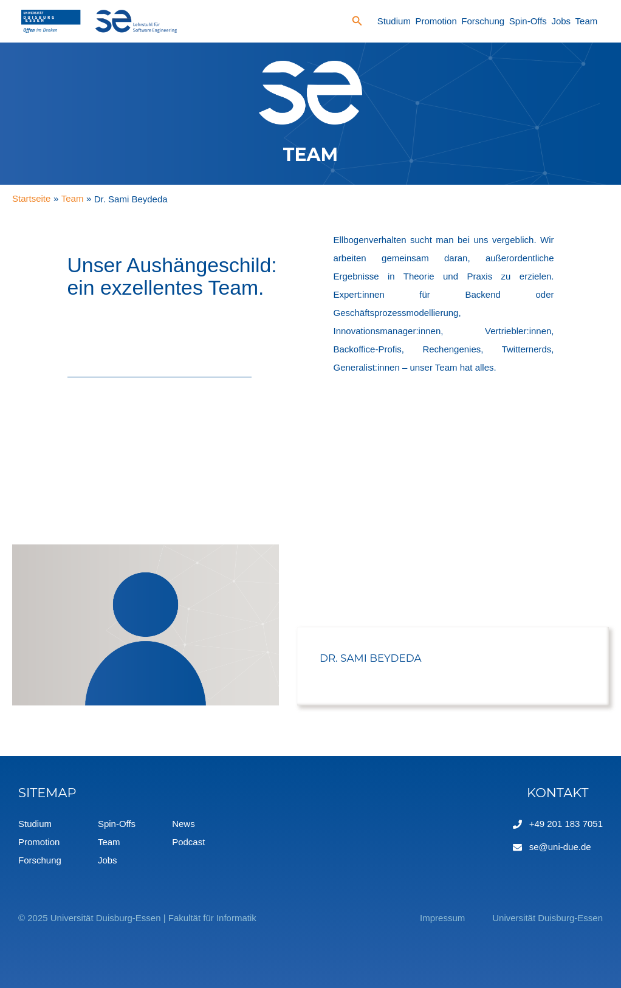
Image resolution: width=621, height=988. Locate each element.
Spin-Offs (528, 21)
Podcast (188, 842)
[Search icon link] (357, 22)
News (183, 823)
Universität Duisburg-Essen (547, 918)
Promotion (435, 21)
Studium (394, 21)
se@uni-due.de (560, 847)
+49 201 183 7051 (566, 823)
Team (586, 21)
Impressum (442, 918)
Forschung (482, 21)
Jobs (561, 21)
